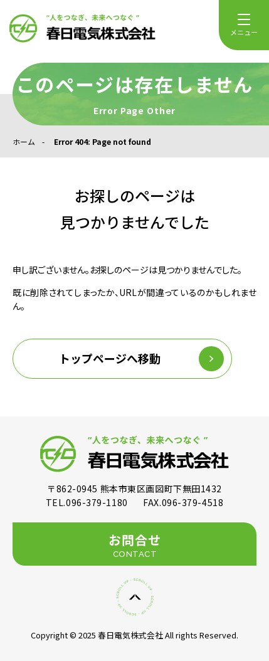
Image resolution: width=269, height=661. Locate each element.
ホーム (24, 141)
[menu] (244, 25)
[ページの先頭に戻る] (135, 597)
